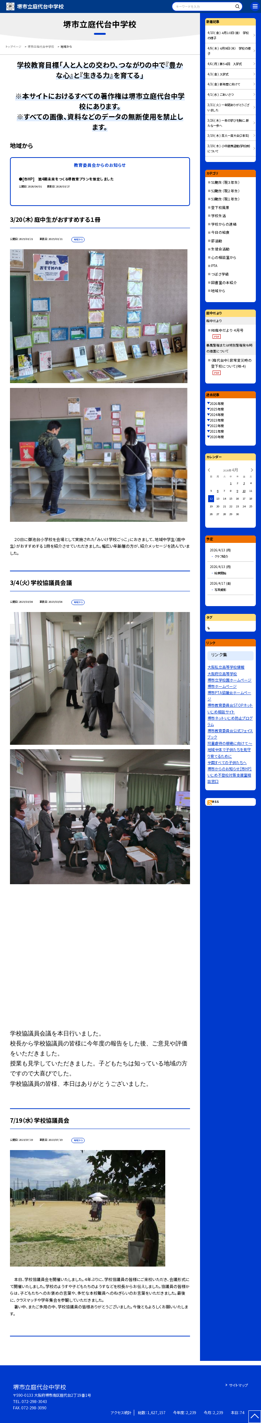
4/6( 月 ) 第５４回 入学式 (224, 63)
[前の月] (209, 469)
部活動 (216, 240)
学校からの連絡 (224, 224)
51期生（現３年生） (225, 182)
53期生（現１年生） (225, 199)
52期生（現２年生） (225, 190)
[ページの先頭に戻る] (255, 1417)
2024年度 (217, 414)
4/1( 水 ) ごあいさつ (220, 94)
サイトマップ (238, 1385)
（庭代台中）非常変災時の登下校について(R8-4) (231, 366)
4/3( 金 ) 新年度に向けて (223, 84)
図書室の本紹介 (224, 282)
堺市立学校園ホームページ (229, 680)
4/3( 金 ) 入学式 (217, 74)
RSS (215, 801)
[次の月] (252, 469)
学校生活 (218, 215)
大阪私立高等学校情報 (225, 667)
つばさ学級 (220, 274)
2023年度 (217, 420)
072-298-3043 (34, 1401)
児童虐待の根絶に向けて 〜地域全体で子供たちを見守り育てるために (229, 749)
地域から (218, 290)
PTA (214, 265)
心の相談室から (224, 257)
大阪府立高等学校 (222, 673)
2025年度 (217, 409)
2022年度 (217, 425)
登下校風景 (220, 207)
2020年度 (217, 437)
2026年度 (217, 403)
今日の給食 (220, 232)
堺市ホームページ (222, 686)
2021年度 (217, 431)
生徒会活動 (220, 248)
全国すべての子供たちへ (227, 762)
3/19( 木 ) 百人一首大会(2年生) (228, 135)
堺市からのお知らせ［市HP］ (229, 768)
